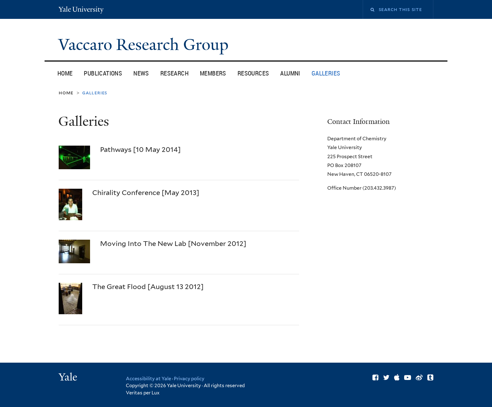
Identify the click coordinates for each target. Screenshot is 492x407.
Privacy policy (189, 379)
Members (213, 73)
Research (174, 73)
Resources (253, 73)
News (141, 73)
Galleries (326, 73)
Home (65, 73)
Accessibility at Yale (148, 379)
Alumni (290, 73)
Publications (103, 73)
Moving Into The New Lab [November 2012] (173, 243)
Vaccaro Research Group (145, 44)
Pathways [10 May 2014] (140, 149)
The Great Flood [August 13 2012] (148, 286)
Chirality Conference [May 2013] (145, 192)
